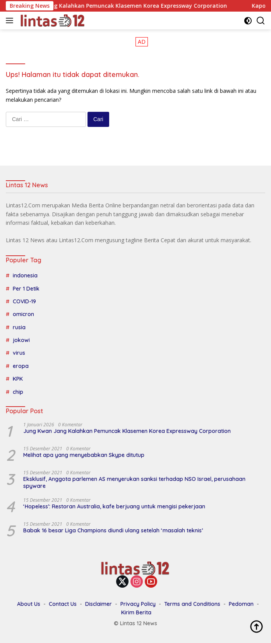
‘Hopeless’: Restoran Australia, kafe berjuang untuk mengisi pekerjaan (114, 506)
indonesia (25, 275)
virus (19, 352)
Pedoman (241, 603)
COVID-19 (24, 301)
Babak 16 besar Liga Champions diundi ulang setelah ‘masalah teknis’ (113, 530)
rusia (19, 327)
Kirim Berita (136, 612)
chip (18, 391)
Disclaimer (98, 603)
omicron (23, 314)
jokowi (21, 340)
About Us (28, 603)
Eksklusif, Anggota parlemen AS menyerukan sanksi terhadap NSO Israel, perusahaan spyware (134, 482)
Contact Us (63, 603)
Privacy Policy (138, 603)
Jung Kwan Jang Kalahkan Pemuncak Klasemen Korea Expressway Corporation (125, 5)
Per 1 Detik (26, 288)
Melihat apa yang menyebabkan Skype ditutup (83, 454)
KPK (18, 378)
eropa (21, 366)
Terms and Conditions (192, 603)
